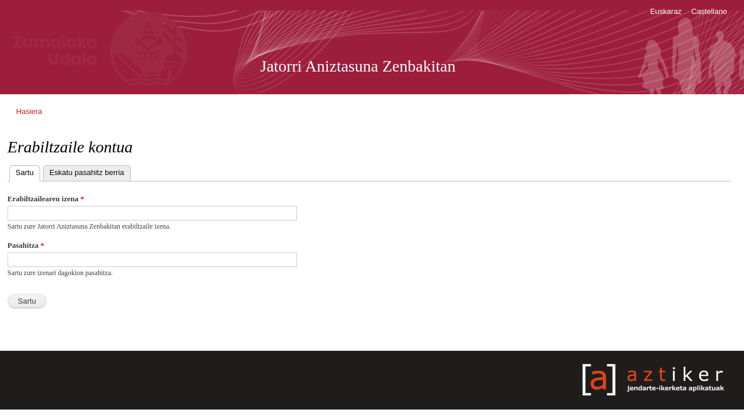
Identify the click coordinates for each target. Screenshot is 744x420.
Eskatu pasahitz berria (86, 172)
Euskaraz (665, 11)
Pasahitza (26, 245)
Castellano (709, 11)
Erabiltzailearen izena (46, 198)
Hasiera (29, 111)
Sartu (28, 171)
